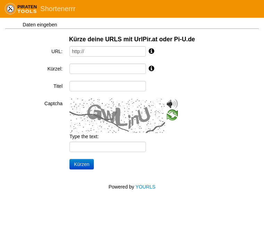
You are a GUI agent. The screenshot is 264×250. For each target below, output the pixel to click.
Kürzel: (55, 69)
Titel (58, 86)
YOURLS (145, 187)
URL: (57, 51)
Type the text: (84, 136)
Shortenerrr (57, 8)
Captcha (53, 103)
